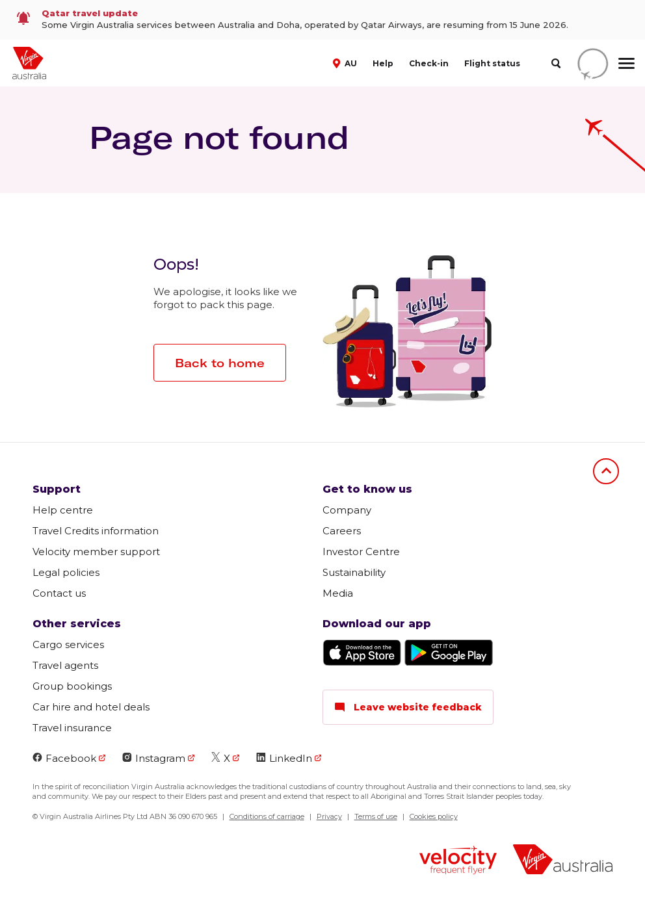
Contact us (59, 593)
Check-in (429, 63)
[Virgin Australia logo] (563, 861)
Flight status (492, 63)
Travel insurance (72, 728)
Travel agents (65, 665)
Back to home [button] (220, 363)
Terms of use (375, 816)
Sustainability (354, 572)
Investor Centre (361, 551)
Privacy (329, 816)
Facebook (64, 758)
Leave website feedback (408, 707)
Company (346, 510)
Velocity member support (96, 551)
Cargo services (68, 644)
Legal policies (66, 572)
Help (383, 63)
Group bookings (72, 686)
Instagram (153, 758)
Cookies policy (434, 816)
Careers (341, 531)
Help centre (63, 510)
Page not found (219, 137)
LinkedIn (284, 758)
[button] (346, 62)
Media (337, 593)
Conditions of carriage (267, 816)
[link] (322, 20)
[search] (556, 63)
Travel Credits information (96, 531)
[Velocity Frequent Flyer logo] (458, 862)
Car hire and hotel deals (91, 707)
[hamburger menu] (626, 63)
